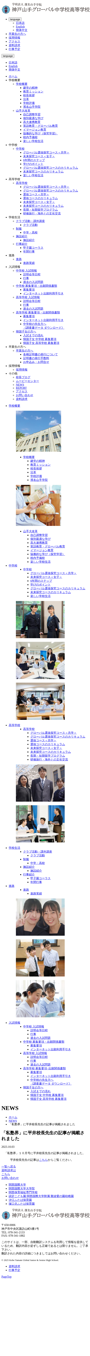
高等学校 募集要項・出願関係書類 (38, 312)
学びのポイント (33, 163)
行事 (26, 278)
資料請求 (14, 45)
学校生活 (14, 847)
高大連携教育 (31, 122)
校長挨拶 (29, 95)
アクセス (14, 41)
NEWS (20, 384)
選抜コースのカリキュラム (40, 198)
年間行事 (29, 251)
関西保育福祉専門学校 (23, 1192)
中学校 (20, 148)
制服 (19, 228)
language (15, 19)
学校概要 (21, 83)
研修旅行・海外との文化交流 (42, 213)
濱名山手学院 (31, 106)
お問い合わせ (24, 395)
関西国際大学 (17, 1184)
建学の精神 (30, 87)
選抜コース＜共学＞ (36, 194)
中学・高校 (30, 232)
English (20, 26)
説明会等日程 (31, 274)
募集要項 (29, 289)
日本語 (20, 22)
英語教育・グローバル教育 (40, 125)
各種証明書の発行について (40, 354)
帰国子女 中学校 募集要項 (39, 339)
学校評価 (29, 102)
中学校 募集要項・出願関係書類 (36, 285)
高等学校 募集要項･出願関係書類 (44, 1068)
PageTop (6, 1276)
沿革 (26, 99)
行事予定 (14, 49)
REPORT (21, 387)
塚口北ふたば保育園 (22, 1203)
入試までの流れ (33, 335)
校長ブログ (23, 377)
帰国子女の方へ (26, 331)
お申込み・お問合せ (36, 362)
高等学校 (21, 182)
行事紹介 (21, 243)
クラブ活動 (30, 224)
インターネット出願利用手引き (43, 293)
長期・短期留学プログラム (40, 209)
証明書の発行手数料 (36, 358)
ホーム (13, 76)
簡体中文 (21, 30)
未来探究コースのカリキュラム (43, 171)
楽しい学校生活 (33, 141)
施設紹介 (21, 236)
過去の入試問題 (33, 282)
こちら (43, 1159)
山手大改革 (23, 110)
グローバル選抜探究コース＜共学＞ (46, 152)
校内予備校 (30, 137)
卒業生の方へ (17, 33)
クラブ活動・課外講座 (30, 221)
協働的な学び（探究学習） (40, 133)
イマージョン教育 (34, 129)
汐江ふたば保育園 (20, 1199)
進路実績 (29, 262)
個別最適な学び (33, 118)
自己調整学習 (31, 114)
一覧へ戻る (8, 1166)
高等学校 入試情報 (28, 297)
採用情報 (14, 37)
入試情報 (14, 1022)
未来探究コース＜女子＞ (39, 156)
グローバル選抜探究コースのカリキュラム (50, 167)
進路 (19, 259)
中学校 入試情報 (26, 270)
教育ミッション (33, 91)
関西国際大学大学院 (22, 1188)
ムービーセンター (27, 381)
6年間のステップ (34, 160)
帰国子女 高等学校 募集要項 (41, 342)
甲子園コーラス (33, 247)
